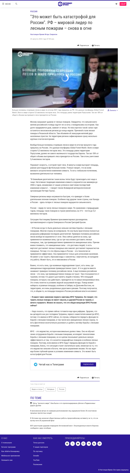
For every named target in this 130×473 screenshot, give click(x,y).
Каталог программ (8, 447)
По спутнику (38, 451)
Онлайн (36, 456)
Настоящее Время (37, 34)
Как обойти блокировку (10, 451)
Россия (33, 11)
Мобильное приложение (10, 456)
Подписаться (88, 364)
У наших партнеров (40, 447)
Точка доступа (38, 443)
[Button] (83, 45)
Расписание (37, 464)
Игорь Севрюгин (51, 34)
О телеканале (6, 443)
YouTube (36, 460)
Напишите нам (6, 460)
